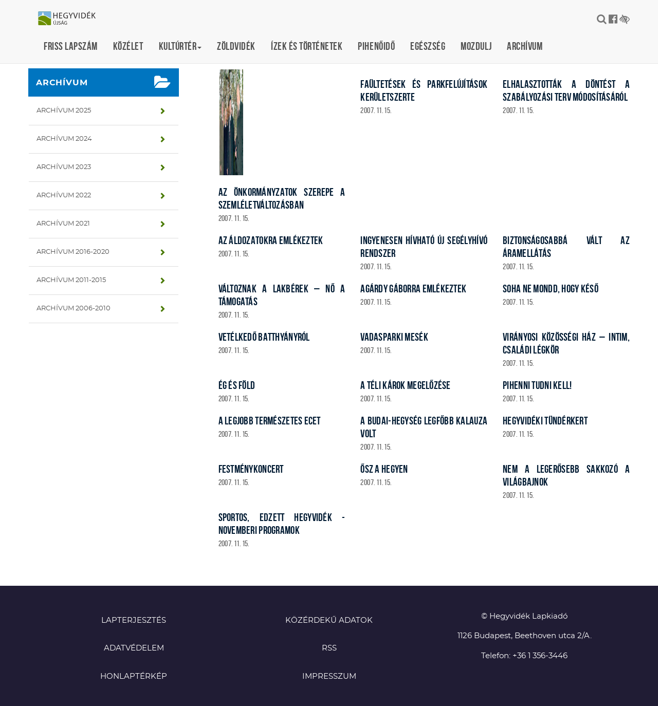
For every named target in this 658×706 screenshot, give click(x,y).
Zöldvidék (236, 46)
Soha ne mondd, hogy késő (550, 288)
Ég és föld (236, 385)
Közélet (128, 46)
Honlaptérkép (133, 676)
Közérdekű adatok (329, 620)
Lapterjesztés (133, 620)
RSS (329, 648)
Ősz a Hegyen (384, 469)
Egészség (427, 46)
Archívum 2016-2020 (72, 252)
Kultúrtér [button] (180, 46)
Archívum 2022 (63, 195)
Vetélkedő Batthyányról (264, 337)
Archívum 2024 (64, 139)
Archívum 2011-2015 (71, 280)
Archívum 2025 (63, 110)
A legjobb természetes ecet (269, 420)
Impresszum (329, 676)
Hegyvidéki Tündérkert (545, 420)
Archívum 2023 (63, 167)
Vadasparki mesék (394, 337)
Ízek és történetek (306, 46)
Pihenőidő (376, 46)
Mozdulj (476, 46)
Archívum (524, 46)
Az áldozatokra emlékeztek (270, 240)
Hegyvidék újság (72, 19)
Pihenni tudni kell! (537, 385)
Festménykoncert (251, 469)
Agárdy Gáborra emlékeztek (413, 288)
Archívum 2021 (63, 223)
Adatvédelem (134, 648)
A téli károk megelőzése (405, 385)
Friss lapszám (71, 46)
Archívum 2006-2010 (73, 308)
